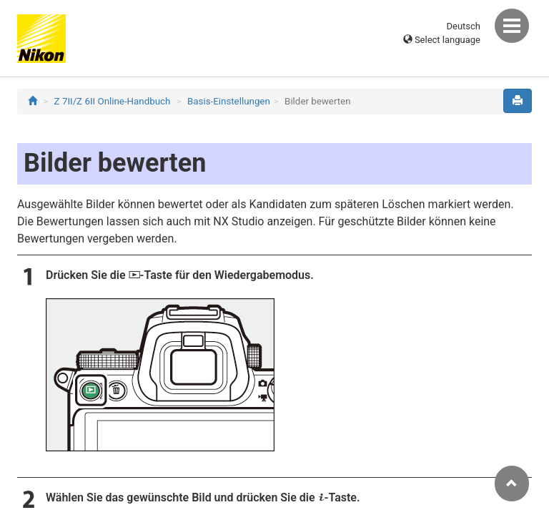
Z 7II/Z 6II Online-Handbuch (112, 101)
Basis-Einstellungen (228, 101)
